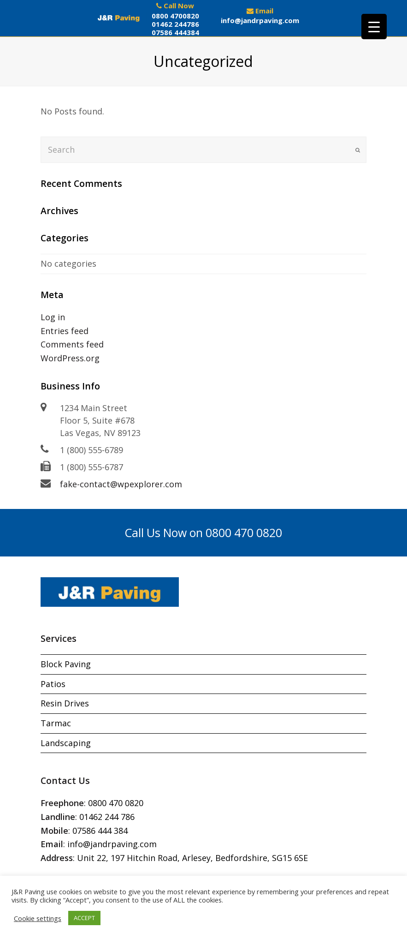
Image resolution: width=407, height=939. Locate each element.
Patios (53, 683)
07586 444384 (175, 32)
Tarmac (56, 723)
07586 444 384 (100, 830)
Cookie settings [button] (37, 918)
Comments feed (72, 344)
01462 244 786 (107, 816)
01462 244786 (175, 24)
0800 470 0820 (115, 802)
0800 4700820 (175, 15)
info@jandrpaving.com (260, 20)
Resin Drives (65, 703)
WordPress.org (70, 358)
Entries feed (64, 330)
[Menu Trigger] (374, 26)
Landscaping (66, 742)
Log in (53, 317)
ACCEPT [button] (84, 918)
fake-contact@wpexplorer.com (121, 484)
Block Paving (66, 664)
